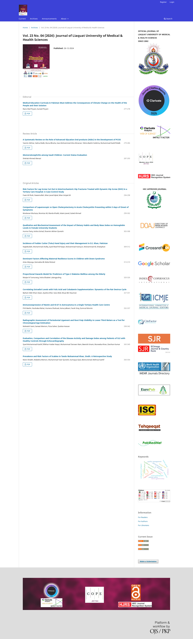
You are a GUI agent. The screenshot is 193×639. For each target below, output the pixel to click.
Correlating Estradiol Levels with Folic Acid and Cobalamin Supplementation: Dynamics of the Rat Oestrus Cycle (74, 289)
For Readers (143, 517)
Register (163, 2)
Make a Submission (148, 561)
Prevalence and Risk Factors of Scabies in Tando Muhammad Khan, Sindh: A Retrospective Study (67, 356)
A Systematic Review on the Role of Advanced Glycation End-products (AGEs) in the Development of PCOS (72, 139)
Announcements (49, 18)
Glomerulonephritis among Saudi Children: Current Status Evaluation (55, 155)
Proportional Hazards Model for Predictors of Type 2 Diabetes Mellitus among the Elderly (64, 274)
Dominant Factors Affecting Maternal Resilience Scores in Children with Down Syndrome (64, 258)
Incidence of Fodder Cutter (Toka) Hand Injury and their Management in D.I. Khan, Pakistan (65, 243)
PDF (28, 113)
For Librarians (143, 525)
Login (172, 2)
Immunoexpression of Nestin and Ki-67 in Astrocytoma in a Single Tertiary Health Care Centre (66, 305)
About (64, 18)
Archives (34, 18)
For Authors (143, 521)
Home (25, 27)
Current (22, 18)
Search (168, 18)
